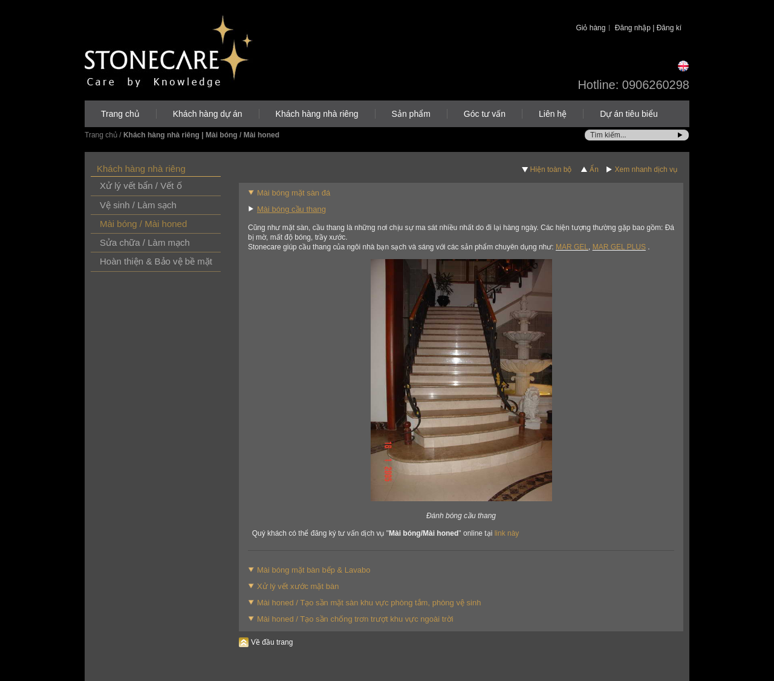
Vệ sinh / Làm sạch (138, 205)
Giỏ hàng (590, 28)
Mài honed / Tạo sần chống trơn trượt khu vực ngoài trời (355, 618)
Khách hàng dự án (207, 114)
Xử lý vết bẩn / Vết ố (141, 185)
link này (507, 533)
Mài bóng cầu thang (291, 209)
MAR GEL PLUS (619, 247)
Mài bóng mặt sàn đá (293, 192)
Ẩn (594, 169)
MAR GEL (572, 247)
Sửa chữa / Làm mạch (145, 242)
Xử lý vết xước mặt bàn (298, 586)
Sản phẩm (411, 114)
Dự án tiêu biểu (629, 114)
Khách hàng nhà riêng (317, 114)
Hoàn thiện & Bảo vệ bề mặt (156, 261)
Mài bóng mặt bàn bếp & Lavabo (313, 569)
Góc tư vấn (485, 114)
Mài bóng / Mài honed (143, 224)
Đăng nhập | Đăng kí (648, 28)
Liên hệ (553, 114)
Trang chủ (120, 114)
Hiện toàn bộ (551, 169)
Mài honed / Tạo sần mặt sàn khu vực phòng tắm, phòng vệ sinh (369, 602)
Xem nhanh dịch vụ (646, 169)
